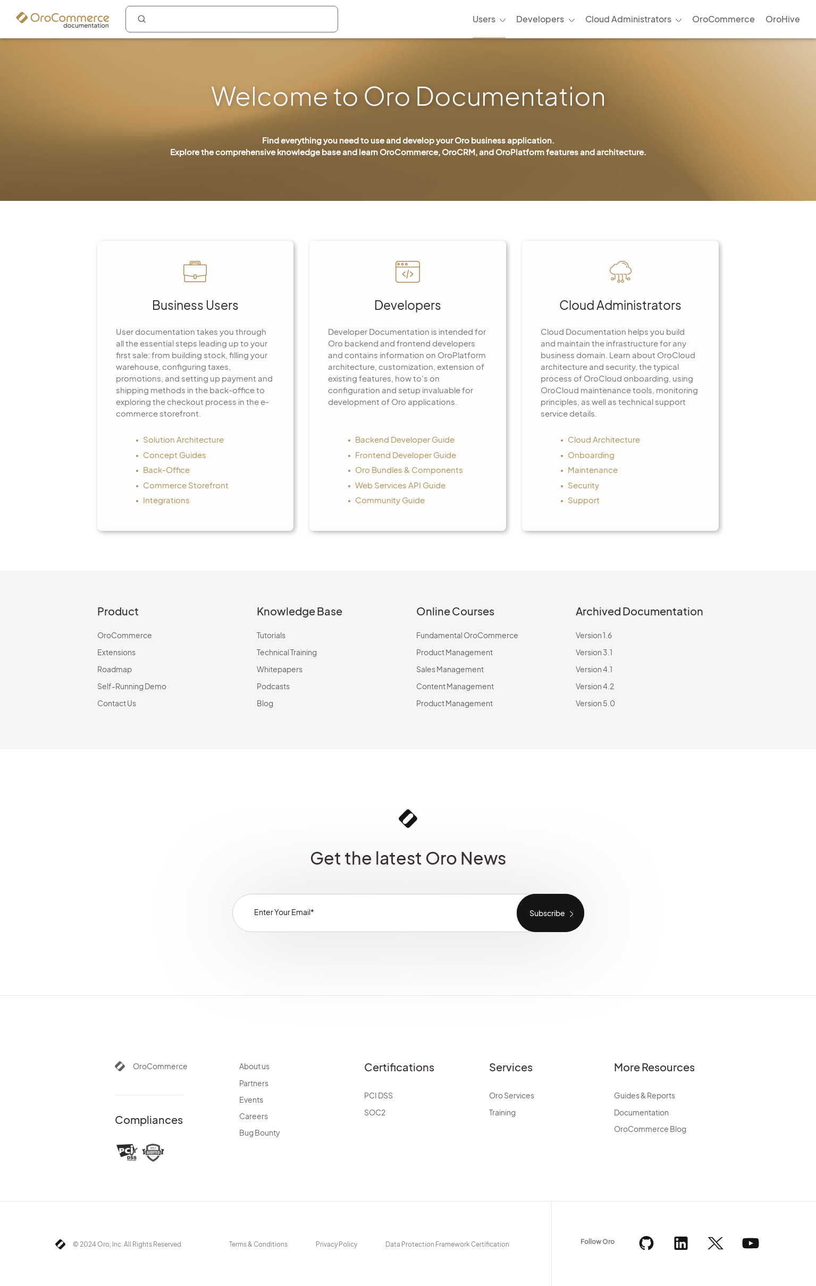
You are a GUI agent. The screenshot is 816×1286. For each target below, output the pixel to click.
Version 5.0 (595, 703)
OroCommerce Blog (650, 1128)
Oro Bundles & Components (409, 469)
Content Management (455, 686)
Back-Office (166, 469)
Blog (265, 703)
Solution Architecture (183, 439)
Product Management (454, 652)
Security (583, 485)
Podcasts (273, 686)
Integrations (166, 500)
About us (254, 1066)
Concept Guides (174, 455)
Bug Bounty (259, 1132)
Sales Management (450, 669)
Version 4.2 (595, 686)
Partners (253, 1083)
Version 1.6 (594, 635)
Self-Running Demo (131, 686)
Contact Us (116, 703)
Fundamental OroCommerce (467, 635)
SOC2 (374, 1112)
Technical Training (287, 652)
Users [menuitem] (484, 18)
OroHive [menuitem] (782, 18)
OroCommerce (124, 635)
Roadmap (114, 669)
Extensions (116, 652)
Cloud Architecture (604, 439)
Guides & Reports (644, 1095)
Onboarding (591, 455)
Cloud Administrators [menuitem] (628, 18)
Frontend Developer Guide (405, 455)
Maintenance (593, 469)
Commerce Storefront (186, 485)
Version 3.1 (594, 652)
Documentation (641, 1112)
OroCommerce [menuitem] (723, 18)
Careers (253, 1116)
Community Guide (390, 500)
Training (502, 1112)
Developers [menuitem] (540, 18)
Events (251, 1099)
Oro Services (511, 1095)
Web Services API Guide (400, 485)
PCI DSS (378, 1095)
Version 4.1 (594, 669)
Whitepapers (279, 669)
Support (584, 500)
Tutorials (271, 635)
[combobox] (232, 19)
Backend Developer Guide (405, 439)
